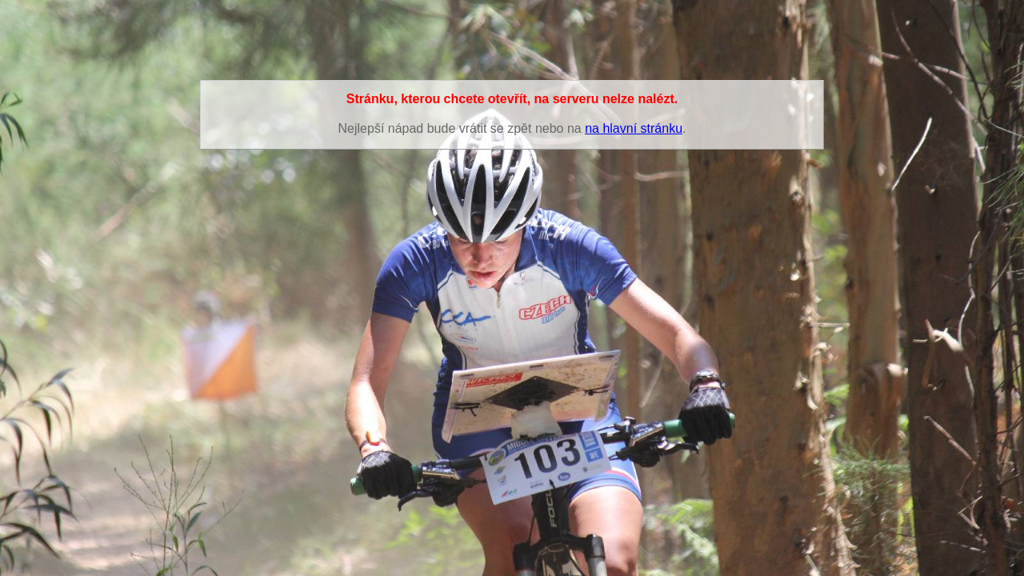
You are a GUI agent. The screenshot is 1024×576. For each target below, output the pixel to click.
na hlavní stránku (633, 128)
